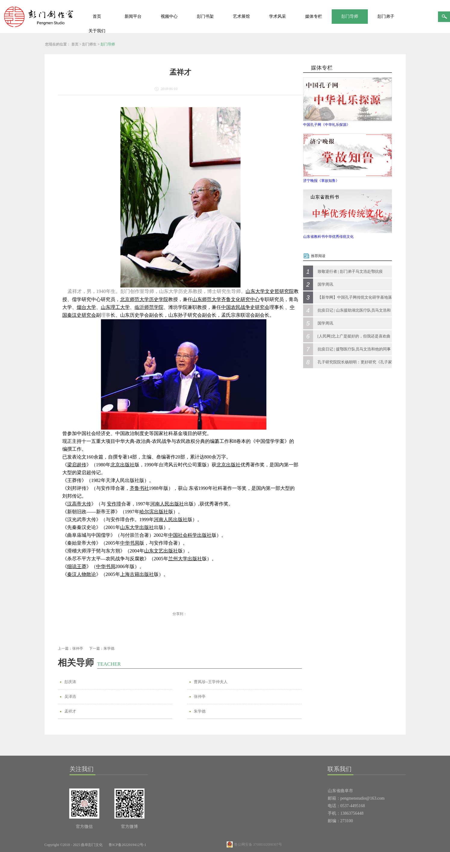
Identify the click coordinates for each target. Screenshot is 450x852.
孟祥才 (70, 711)
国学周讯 (325, 284)
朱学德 (200, 711)
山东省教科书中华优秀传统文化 (328, 237)
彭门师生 (89, 44)
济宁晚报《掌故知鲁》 (321, 181)
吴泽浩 (70, 696)
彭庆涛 (70, 681)
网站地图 (160, 845)
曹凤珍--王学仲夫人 (211, 681)
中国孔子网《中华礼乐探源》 (326, 125)
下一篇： (101, 648)
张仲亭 (200, 696)
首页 (97, 16)
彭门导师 (108, 44)
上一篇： (70, 648)
